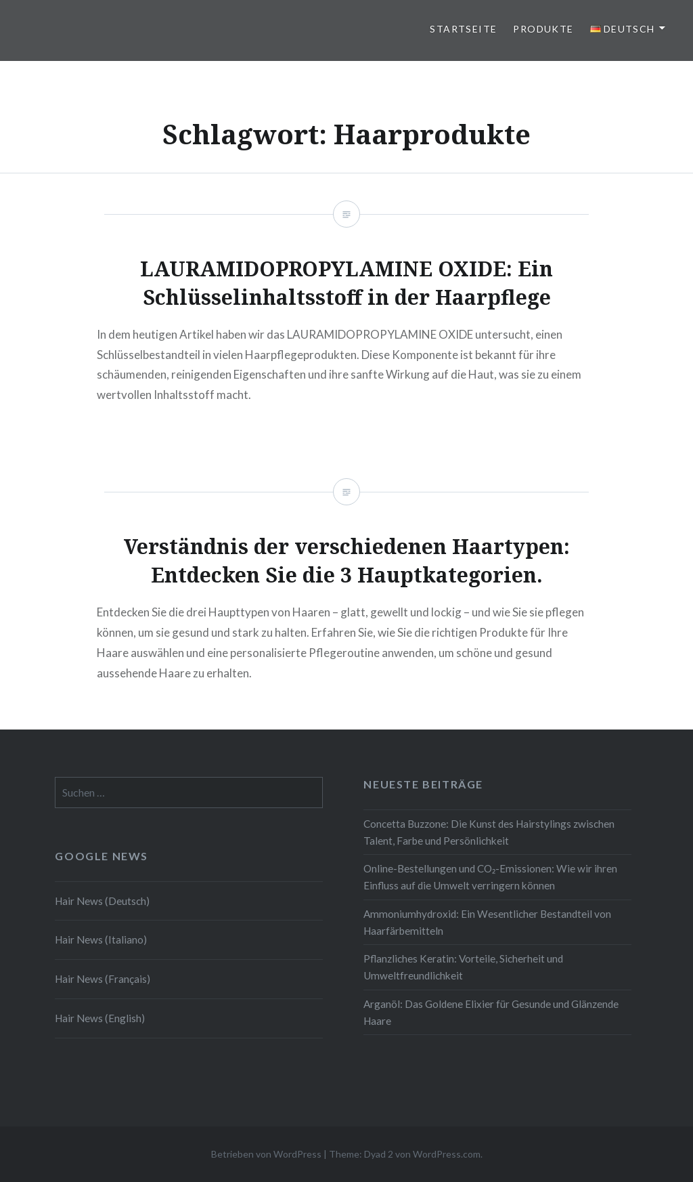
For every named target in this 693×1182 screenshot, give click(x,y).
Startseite (463, 29)
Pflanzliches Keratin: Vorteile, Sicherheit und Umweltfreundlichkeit (463, 967)
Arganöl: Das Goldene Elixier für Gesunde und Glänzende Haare (491, 1012)
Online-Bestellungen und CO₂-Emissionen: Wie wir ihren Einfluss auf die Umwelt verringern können (490, 876)
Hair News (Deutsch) (102, 901)
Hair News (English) (100, 1018)
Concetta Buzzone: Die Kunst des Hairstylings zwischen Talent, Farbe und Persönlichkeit (488, 832)
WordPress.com (446, 1154)
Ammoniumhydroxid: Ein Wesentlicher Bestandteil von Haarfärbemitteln (487, 922)
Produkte (543, 29)
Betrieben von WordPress (266, 1154)
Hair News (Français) (102, 979)
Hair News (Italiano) (101, 939)
